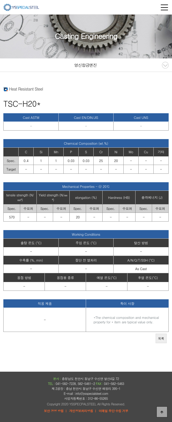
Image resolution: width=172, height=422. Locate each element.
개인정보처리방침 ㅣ (83, 411)
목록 (161, 338)
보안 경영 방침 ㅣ (55, 411)
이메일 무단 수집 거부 (113, 411)
